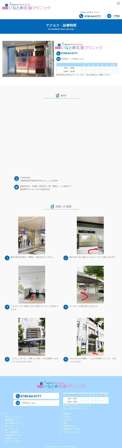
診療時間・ (68, 429)
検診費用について (12, 420)
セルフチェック (11, 429)
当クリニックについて (14, 417)
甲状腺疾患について (13, 435)
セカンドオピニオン (13, 441)
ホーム (8, 414)
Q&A (66, 423)
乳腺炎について (11, 438)
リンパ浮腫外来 (11, 432)
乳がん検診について (13, 423)
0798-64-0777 (90, 16)
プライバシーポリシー (73, 432)
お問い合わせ (69, 426)
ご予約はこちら (28, 403)
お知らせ (67, 417)
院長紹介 (67, 414)
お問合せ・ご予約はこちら (72, 59)
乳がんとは (9, 426)
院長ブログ (68, 420)
